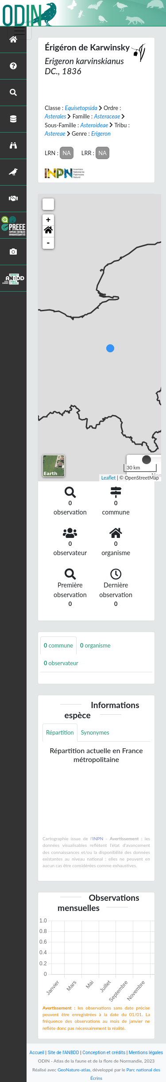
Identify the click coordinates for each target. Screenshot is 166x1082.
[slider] (146, 459)
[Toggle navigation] (19, 31)
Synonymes (95, 732)
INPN (98, 838)
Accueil (37, 1052)
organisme (95, 645)
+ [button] (48, 220)
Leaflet (108, 477)
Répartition (60, 732)
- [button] (48, 243)
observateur (61, 663)
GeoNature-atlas (74, 1069)
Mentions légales (146, 1052)
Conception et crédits (103, 1052)
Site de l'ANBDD (63, 1052)
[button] (48, 231)
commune (58, 645)
